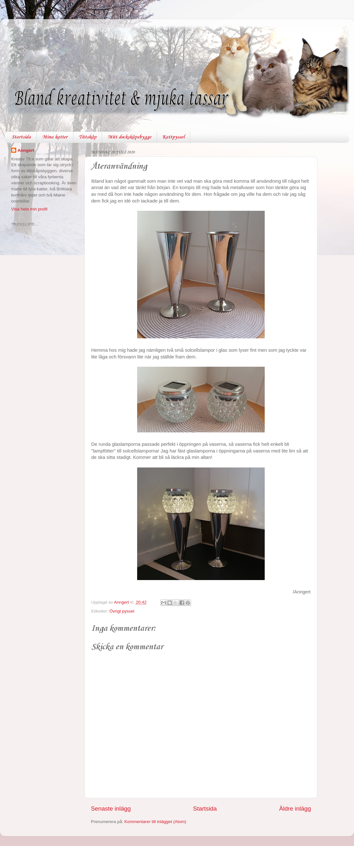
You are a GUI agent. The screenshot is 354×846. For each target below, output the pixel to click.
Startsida (21, 137)
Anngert (26, 150)
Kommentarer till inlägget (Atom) (155, 821)
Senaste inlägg (111, 808)
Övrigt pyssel (121, 611)
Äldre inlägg (295, 808)
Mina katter (55, 137)
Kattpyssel (173, 137)
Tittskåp (87, 137)
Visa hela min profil (29, 209)
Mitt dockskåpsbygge (129, 137)
